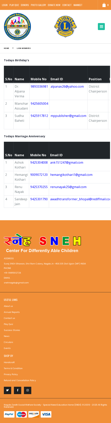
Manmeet (78, 5)
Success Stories (12, 330)
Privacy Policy (11, 374)
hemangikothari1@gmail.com (71, 175)
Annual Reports (12, 312)
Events (7, 348)
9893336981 (39, 86)
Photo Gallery (38, 5)
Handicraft (9, 362)
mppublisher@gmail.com (68, 116)
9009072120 (39, 175)
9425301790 (39, 199)
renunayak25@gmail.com (68, 187)
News (6, 336)
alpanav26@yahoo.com (67, 86)
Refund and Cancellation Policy (20, 380)
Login (5, 5)
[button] (104, 5)
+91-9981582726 (12, 272)
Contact (67, 5)
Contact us (9, 318)
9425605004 (39, 103)
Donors (25, 5)
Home (6, 48)
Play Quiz (14, 5)
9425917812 (39, 116)
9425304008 (39, 162)
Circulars (8, 342)
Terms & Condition (13, 368)
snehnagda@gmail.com (16, 282)
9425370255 (39, 187)
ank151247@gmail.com (66, 162)
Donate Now (54, 5)
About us (8, 306)
